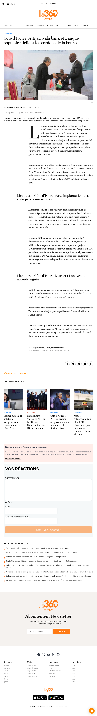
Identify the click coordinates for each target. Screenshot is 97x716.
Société (50, 25)
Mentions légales (55, 671)
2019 (73, 673)
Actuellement (8, 25)
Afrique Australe (32, 676)
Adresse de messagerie (17, 516)
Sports (85, 25)
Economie (40, 25)
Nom (7, 506)
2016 (73, 682)
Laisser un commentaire (48, 530)
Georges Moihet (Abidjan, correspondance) (23, 107)
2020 (74, 671)
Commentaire (12, 478)
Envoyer (61, 631)
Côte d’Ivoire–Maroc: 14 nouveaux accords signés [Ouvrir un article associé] (51, 278)
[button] (92, 711)
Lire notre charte (13, 459)
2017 (73, 679)
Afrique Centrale (32, 671)
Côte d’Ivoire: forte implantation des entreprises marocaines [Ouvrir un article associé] (53, 197)
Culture (68, 25)
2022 (73, 665)
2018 (73, 676)
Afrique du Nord (32, 665)
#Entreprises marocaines (16, 373)
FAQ (50, 668)
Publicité (52, 676)
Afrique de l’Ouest (32, 668)
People (58, 25)
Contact (52, 673)
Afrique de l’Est (31, 673)
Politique (29, 25)
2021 (73, 668)
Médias (76, 25)
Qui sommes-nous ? (56, 665)
